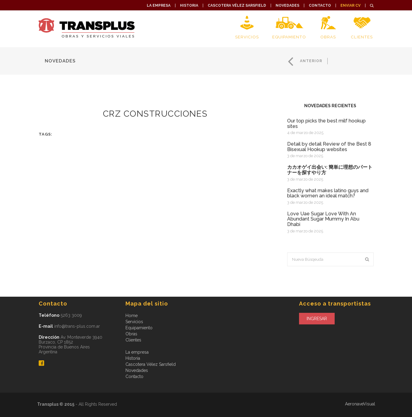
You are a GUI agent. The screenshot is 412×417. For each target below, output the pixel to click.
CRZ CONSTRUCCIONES (155, 114)
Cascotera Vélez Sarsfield (237, 5)
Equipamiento (289, 36)
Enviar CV (350, 5)
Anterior (310, 61)
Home (131, 315)
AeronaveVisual (360, 403)
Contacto (320, 5)
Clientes (362, 36)
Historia (189, 5)
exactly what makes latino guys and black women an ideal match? (327, 193)
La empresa (159, 5)
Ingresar (317, 318)
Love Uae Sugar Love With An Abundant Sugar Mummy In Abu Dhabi (323, 219)
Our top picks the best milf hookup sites (326, 123)
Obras (328, 36)
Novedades (287, 5)
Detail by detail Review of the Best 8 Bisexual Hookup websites (329, 146)
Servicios (247, 36)
